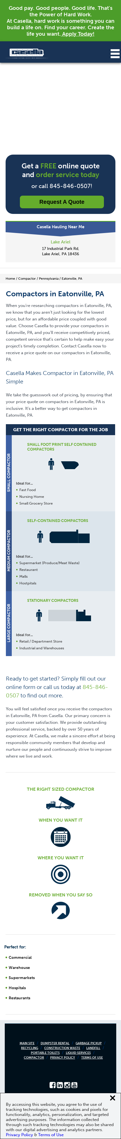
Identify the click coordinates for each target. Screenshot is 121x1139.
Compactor (34, 1057)
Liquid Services (78, 1053)
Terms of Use (92, 1057)
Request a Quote (62, 202)
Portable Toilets (45, 1053)
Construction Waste (62, 1048)
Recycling (29, 1048)
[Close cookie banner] (112, 1097)
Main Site (27, 1043)
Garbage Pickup (89, 1043)
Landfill (93, 1048)
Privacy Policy (62, 1057)
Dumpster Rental (55, 1043)
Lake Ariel (60, 242)
